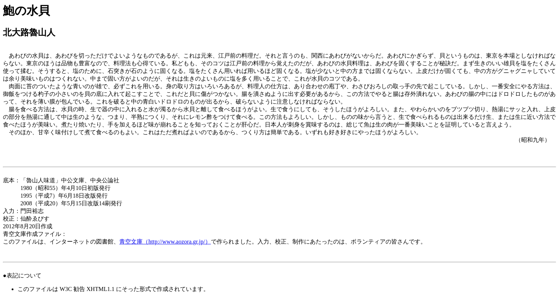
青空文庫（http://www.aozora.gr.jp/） (165, 241)
